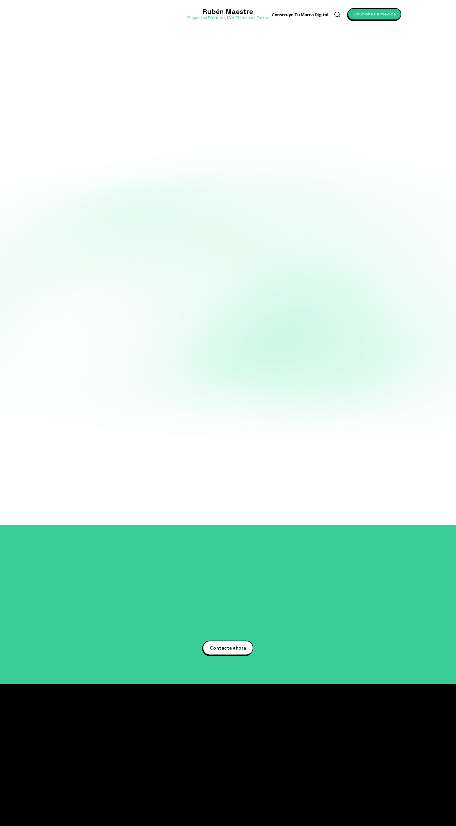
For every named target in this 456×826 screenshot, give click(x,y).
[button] (337, 14)
